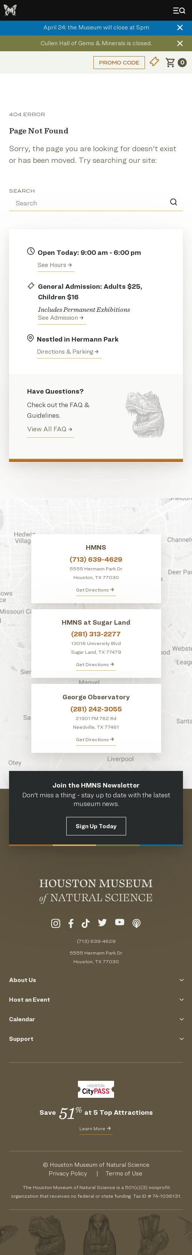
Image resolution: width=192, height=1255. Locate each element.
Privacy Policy (68, 1173)
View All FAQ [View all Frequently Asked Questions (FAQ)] (49, 429)
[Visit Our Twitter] (102, 925)
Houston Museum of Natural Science (99, 1164)
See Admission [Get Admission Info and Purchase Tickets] (61, 317)
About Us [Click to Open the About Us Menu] (96, 980)
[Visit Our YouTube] (119, 925)
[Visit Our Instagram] (55, 925)
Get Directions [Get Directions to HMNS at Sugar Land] (95, 664)
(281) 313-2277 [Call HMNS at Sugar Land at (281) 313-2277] (96, 634)
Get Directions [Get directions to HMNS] (95, 590)
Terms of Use (123, 1173)
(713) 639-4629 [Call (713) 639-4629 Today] (96, 941)
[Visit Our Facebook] (71, 925)
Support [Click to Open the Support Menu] (96, 1038)
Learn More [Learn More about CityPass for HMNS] (95, 1128)
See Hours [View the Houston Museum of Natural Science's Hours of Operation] (55, 264)
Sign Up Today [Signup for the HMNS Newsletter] (96, 826)
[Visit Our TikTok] (86, 925)
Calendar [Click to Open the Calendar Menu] (96, 1019)
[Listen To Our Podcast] (137, 925)
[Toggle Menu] (180, 10)
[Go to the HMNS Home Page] (10, 10)
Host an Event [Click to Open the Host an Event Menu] (96, 999)
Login (17, 62)
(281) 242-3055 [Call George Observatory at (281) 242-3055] (96, 709)
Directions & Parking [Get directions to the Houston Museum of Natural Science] (68, 351)
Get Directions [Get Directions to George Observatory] (95, 739)
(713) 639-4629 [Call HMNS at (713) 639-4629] (96, 559)
